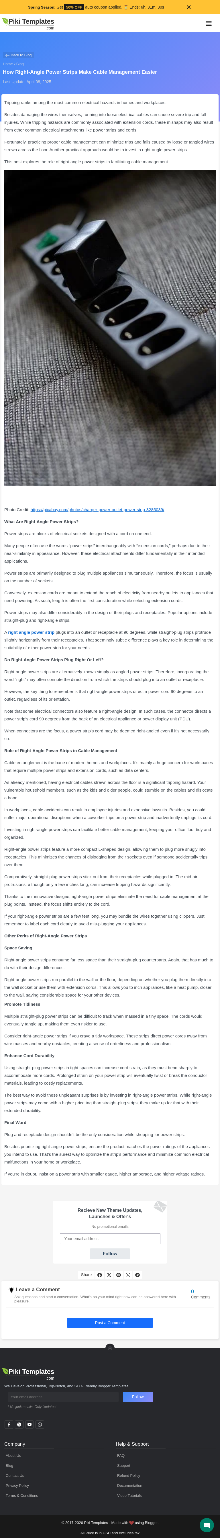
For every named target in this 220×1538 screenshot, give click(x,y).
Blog (20, 64)
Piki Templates (96, 1523)
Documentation (129, 1485)
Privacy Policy (17, 1485)
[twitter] (19, 1426)
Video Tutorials (129, 1495)
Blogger (151, 1523)
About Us (13, 1455)
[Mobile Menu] (209, 23)
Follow (110, 1253)
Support (123, 1465)
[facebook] (9, 1426)
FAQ (121, 1455)
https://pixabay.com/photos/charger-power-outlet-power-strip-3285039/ (97, 509)
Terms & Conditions (22, 1495)
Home (8, 64)
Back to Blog (18, 55)
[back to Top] (110, 1348)
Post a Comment (110, 1322)
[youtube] (29, 1426)
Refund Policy (128, 1475)
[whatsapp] (40, 1426)
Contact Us (15, 1475)
